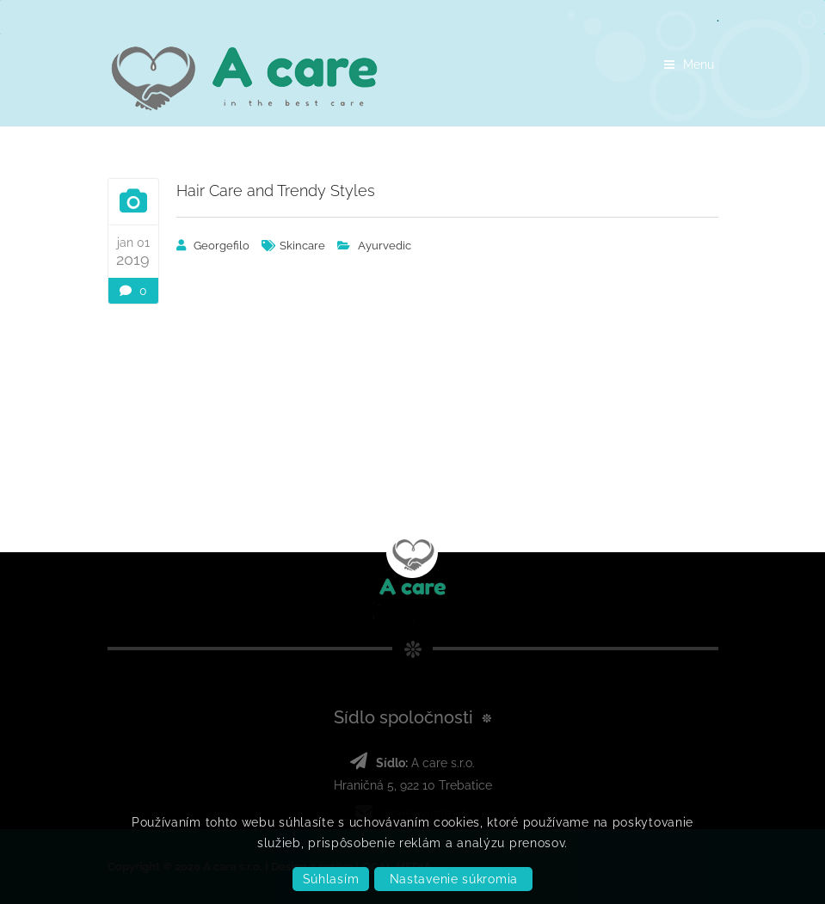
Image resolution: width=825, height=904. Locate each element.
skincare (302, 245)
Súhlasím (331, 879)
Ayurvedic (384, 245)
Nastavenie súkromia (454, 879)
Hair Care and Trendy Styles (275, 190)
